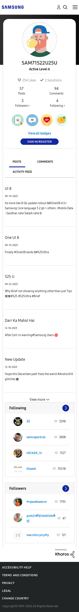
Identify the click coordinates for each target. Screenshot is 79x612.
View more (37, 400)
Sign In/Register (39, 142)
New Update (15, 359)
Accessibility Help (16, 567)
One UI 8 (12, 237)
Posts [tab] (17, 162)
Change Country (15, 598)
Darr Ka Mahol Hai (20, 320)
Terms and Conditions (20, 575)
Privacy (8, 583)
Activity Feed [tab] (22, 172)
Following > (57, 103)
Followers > (22, 103)
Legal (6, 591)
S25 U (9, 276)
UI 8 (8, 188)
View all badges (39, 133)
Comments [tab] (45, 162)
